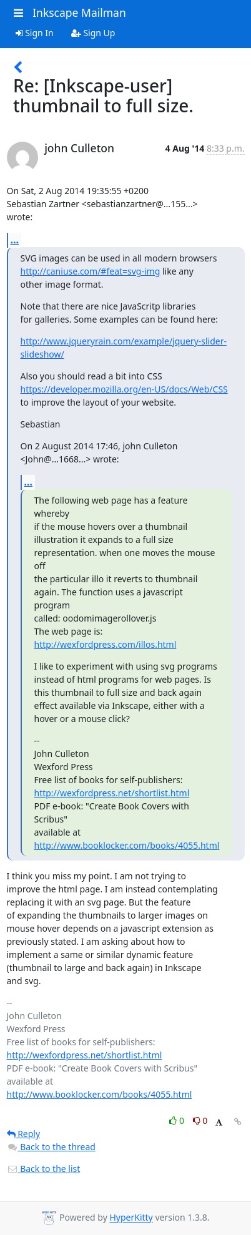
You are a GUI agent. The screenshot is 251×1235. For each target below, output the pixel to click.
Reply (24, 1134)
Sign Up (93, 33)
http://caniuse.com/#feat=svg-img (90, 271)
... (15, 240)
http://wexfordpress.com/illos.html (105, 644)
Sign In (35, 33)
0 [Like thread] (177, 1120)
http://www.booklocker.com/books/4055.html (127, 845)
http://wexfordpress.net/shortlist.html (112, 793)
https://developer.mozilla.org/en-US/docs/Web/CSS (124, 389)
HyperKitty (130, 1218)
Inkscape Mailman (79, 12)
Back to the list (44, 1168)
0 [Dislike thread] (200, 1120)
